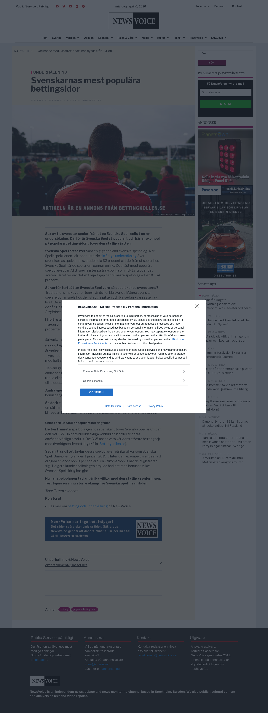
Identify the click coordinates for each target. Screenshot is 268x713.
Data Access (134, 406)
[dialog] (134, 356)
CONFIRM (97, 392)
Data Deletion (113, 406)
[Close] (198, 307)
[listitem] (134, 371)
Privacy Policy (155, 406)
